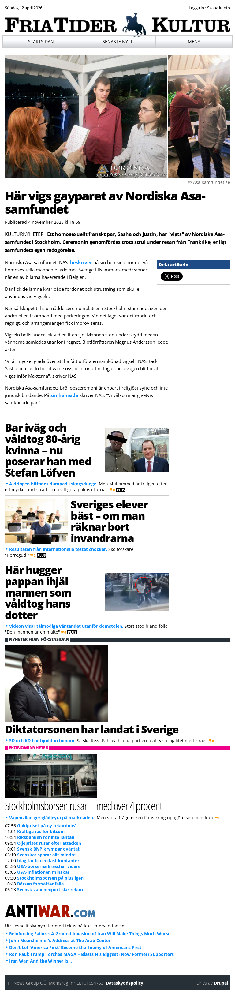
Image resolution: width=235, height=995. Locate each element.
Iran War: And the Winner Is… (40, 961)
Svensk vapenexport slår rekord (51, 889)
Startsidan (41, 41)
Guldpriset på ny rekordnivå (46, 826)
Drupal (221, 983)
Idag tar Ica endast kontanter (48, 860)
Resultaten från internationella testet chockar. (58, 549)
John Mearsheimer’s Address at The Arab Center (59, 940)
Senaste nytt (118, 41)
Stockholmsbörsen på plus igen (50, 878)
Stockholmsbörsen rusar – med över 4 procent (83, 805)
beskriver (81, 262)
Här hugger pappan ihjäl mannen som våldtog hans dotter (38, 592)
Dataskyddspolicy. (125, 983)
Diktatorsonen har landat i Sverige (92, 729)
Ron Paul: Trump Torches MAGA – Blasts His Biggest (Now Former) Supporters (91, 954)
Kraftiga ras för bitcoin (41, 831)
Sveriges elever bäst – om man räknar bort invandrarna (109, 521)
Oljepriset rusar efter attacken (49, 843)
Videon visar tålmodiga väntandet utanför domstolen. (66, 626)
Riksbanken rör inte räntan (45, 837)
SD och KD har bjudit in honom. (42, 740)
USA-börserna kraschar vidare (48, 866)
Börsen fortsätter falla (40, 884)
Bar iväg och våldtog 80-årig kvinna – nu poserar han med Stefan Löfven (48, 450)
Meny (194, 41)
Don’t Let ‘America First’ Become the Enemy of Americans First (75, 947)
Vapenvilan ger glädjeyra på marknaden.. (52, 818)
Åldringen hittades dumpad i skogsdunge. (53, 484)
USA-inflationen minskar (43, 872)
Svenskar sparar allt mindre (46, 855)
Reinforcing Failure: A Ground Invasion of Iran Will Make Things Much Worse (89, 934)
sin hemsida (64, 395)
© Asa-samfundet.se (209, 182)
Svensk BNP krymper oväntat (48, 849)
